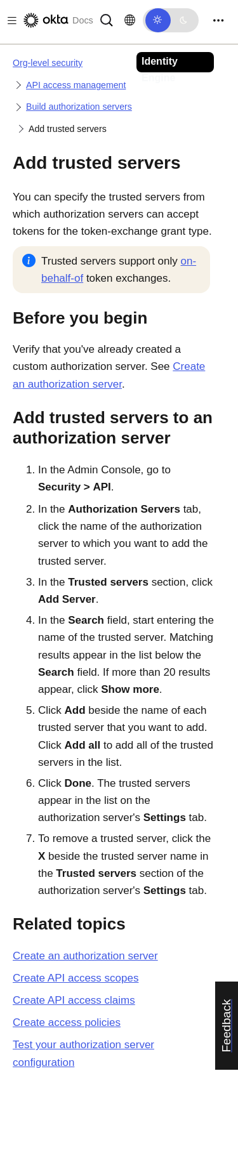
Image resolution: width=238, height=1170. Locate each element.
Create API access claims (74, 1000)
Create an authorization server (85, 956)
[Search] (106, 19)
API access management (76, 85)
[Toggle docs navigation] (9, 20)
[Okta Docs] (57, 20)
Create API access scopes (75, 978)
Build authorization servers (79, 107)
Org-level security (48, 63)
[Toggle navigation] (218, 20)
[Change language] (129, 20)
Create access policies (67, 1022)
